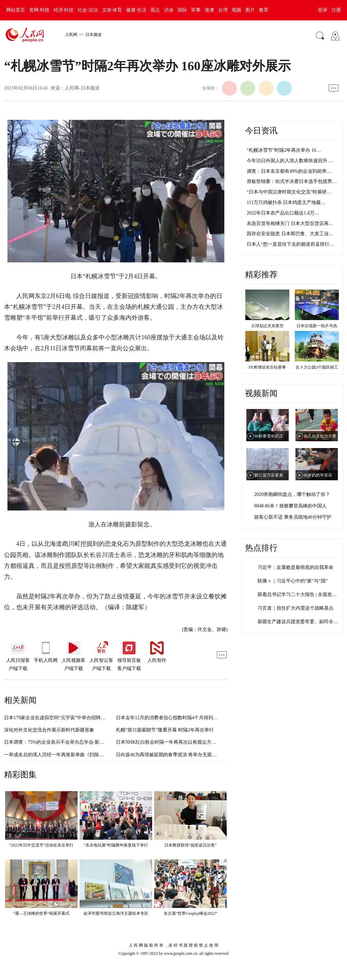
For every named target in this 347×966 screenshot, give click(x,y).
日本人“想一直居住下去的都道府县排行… (290, 244)
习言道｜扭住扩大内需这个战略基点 (295, 608)
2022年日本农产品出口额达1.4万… (283, 213)
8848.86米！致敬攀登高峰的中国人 (290, 505)
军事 (196, 10)
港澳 (209, 10)
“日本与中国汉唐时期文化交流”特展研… (289, 191)
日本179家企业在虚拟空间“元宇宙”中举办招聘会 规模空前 (65, 717)
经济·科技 (64, 10)
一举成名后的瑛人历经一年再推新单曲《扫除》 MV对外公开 (67, 754)
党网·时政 (39, 10)
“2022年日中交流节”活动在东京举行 (41, 845)
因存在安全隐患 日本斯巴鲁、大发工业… (290, 233)
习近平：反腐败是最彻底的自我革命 (295, 567)
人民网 (71, 34)
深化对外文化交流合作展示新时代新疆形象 (49, 729)
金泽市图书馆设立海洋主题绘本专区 (115, 913)
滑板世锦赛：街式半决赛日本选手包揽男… (292, 181)
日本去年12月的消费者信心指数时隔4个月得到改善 (169, 717)
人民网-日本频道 (82, 88)
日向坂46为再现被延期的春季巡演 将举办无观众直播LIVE (176, 754)
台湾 (223, 10)
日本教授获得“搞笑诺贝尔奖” (190, 845)
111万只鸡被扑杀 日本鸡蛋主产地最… (286, 202)
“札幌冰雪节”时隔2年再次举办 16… (284, 150)
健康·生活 (136, 10)
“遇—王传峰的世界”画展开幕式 (41, 913)
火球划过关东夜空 (267, 325)
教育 (263, 10)
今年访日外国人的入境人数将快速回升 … (290, 160)
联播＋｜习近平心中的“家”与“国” (293, 580)
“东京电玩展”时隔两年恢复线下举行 (116, 845)
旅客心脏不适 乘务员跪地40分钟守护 (292, 517)
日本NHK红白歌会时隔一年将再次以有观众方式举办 (171, 742)
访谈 (169, 10)
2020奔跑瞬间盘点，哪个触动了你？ (292, 494)
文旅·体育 (112, 10)
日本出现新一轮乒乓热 (317, 325)
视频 (236, 10)
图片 (250, 10)
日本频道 (93, 34)
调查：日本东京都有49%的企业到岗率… (289, 171)
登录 (322, 10)
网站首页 (15, 10)
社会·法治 (88, 10)
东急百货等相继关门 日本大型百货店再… (290, 223)
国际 (182, 10)
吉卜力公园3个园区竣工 (316, 367)
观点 (155, 10)
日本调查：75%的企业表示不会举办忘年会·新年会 (56, 742)
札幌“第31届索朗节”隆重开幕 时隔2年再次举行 (165, 729)
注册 (336, 10)
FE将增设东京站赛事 (267, 367)
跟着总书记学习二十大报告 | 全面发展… (300, 594)
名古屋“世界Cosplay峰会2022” (190, 913)
